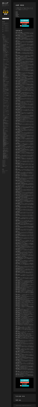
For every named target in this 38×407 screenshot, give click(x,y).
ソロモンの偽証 (4, 117)
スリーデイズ (4, 68)
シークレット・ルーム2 (5, 60)
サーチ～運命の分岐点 (5, 89)
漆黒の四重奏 (4, 144)
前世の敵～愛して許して (5, 126)
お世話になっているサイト (5, 170)
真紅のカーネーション (5, 146)
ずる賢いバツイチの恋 (5, 46)
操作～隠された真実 (5, 138)
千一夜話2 (4, 70)
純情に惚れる (4, 150)
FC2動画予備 (17, 16)
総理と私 (4, 75)
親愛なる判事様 (4, 155)
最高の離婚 (4, 142)
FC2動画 (17, 15)
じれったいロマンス (5, 85)
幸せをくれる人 (4, 137)
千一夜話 (4, 69)
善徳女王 (4, 72)
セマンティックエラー (5, 116)
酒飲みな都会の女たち (5, 157)
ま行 (3, 162)
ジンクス (4, 109)
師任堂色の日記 (4, 136)
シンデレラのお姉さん (5, 54)
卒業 (3, 129)
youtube (17, 13)
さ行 (3, 37)
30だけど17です (5, 79)
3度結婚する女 (4, 50)
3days (3, 80)
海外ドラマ (4, 165)
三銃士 (3, 119)
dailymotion (17, 14)
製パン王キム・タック (5, 47)
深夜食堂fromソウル (5, 143)
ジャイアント (4, 63)
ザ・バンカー (4, 91)
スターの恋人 (4, 66)
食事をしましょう (5, 158)
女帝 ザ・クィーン (5, 131)
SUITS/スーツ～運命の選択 (6, 81)
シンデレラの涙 (4, 55)
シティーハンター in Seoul (6, 42)
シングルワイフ (4, 100)
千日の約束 (4, 71)
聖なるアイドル (4, 154)
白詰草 (3, 145)
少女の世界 (4, 133)
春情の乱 (4, 139)
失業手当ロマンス (5, 44)
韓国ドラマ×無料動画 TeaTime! (5, 3)
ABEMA (17, 12)
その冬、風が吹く (5, 51)
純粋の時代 (4, 45)
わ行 (3, 164)
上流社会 (4, 120)
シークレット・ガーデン (5, 57)
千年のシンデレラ (5, 128)
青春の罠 (4, 48)
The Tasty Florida (5, 84)
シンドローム (4, 56)
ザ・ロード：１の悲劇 (5, 95)
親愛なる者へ (4, 76)
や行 (3, 163)
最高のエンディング (5, 141)
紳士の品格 (4, 74)
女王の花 (4, 132)
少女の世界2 (4, 134)
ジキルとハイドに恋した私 (6, 61)
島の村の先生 (4, 73)
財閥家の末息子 (4, 156)
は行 (3, 161)
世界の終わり (4, 122)
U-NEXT (17, 11)
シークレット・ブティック (6, 103)
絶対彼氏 (4, 153)
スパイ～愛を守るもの (5, 67)
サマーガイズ (4, 87)
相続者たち (4, 49)
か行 (3, 36)
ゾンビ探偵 (4, 118)
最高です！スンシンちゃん (6, 38)
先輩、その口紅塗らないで (6, 123)
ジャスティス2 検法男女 (6, 106)
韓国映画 (3, 166)
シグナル (4, 97)
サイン (3, 86)
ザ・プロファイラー (5, 92)
